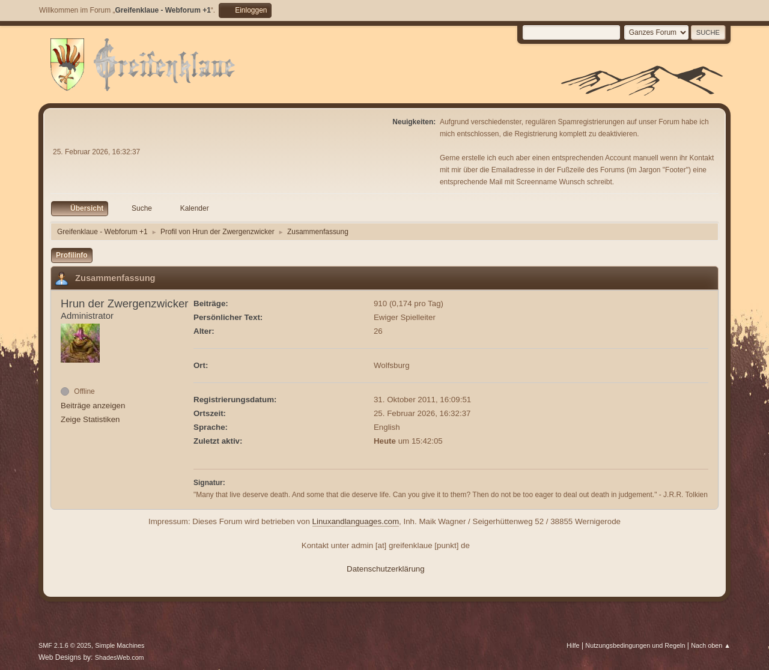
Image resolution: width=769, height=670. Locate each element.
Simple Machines (119, 645)
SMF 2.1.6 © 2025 (64, 645)
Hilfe (573, 645)
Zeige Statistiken (90, 419)
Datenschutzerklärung (386, 568)
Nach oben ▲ (711, 645)
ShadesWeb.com (119, 657)
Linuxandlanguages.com (356, 521)
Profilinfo (72, 255)
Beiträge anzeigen (93, 405)
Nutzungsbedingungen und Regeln (635, 645)
